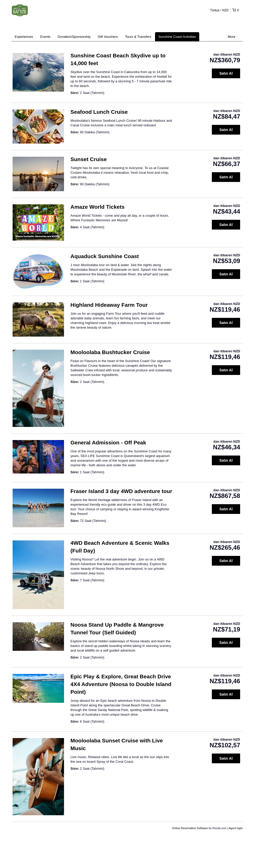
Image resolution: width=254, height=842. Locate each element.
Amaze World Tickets (97, 207)
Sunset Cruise (88, 159)
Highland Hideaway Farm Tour (109, 305)
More (233, 37)
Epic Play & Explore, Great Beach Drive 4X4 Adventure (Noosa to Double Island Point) (120, 684)
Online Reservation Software (190, 828)
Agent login (236, 828)
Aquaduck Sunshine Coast (104, 256)
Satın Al (226, 73)
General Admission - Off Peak (108, 442)
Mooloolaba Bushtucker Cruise (110, 352)
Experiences (24, 37)
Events (45, 37)
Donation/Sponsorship (74, 37)
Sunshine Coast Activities (177, 37)
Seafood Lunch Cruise (99, 112)
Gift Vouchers (108, 37)
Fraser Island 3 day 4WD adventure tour (121, 491)
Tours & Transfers (138, 37)
